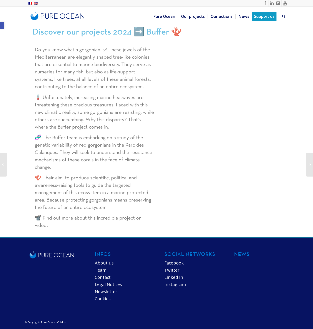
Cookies (103, 299)
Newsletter (106, 291)
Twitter (172, 270)
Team (101, 270)
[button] (2, 25)
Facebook (174, 263)
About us (104, 263)
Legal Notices (108, 284)
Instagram (175, 284)
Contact (103, 277)
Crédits (61, 322)
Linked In (173, 277)
